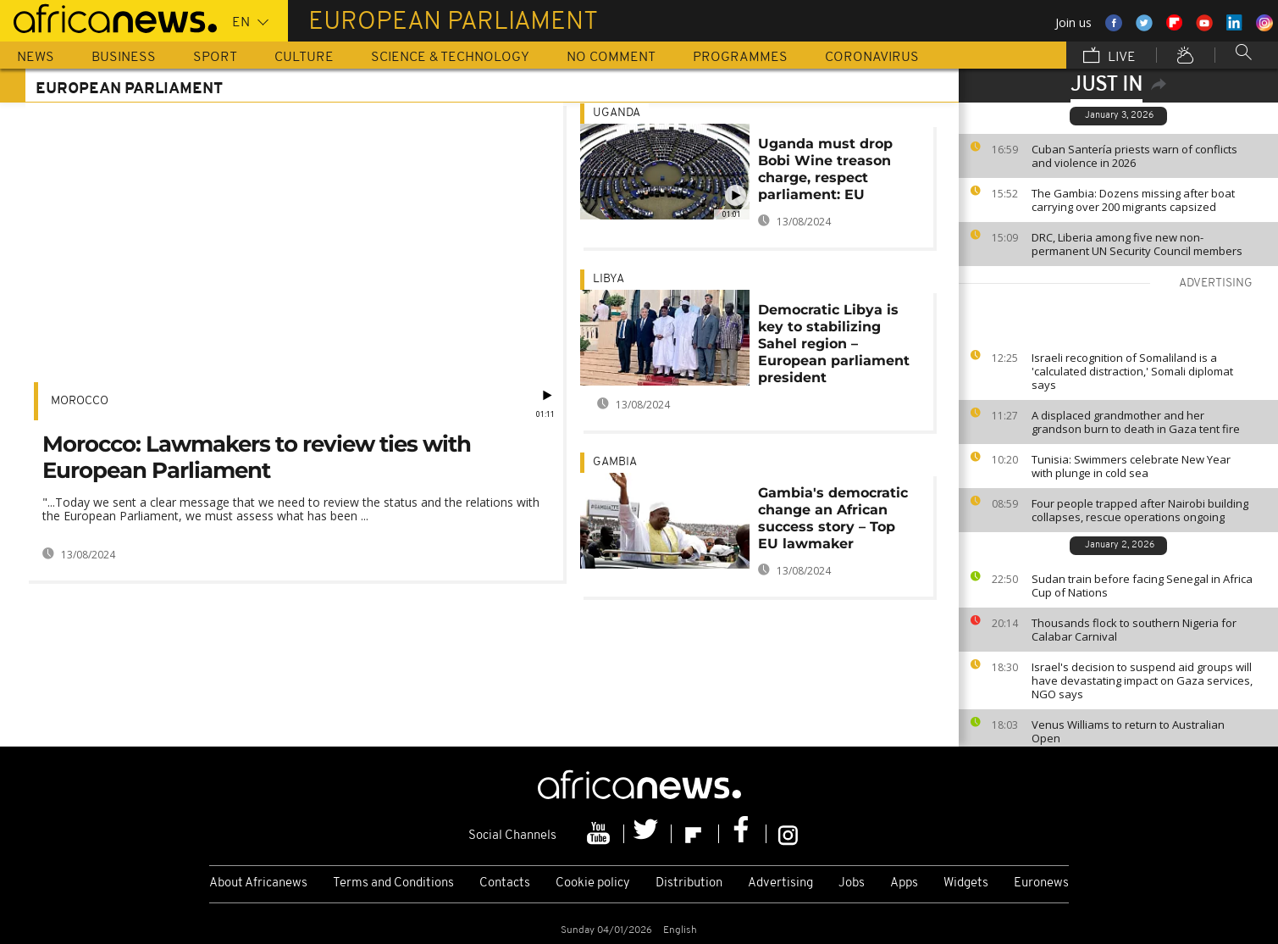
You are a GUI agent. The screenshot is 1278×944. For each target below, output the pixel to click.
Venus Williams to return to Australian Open (1128, 731)
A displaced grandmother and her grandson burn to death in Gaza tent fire (1136, 422)
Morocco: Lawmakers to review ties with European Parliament (256, 457)
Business (123, 57)
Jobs (851, 883)
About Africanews (258, 883)
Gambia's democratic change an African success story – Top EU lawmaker (833, 518)
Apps (904, 883)
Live (1109, 56)
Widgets (965, 883)
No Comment (611, 57)
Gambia (615, 462)
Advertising (780, 883)
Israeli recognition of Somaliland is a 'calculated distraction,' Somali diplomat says (1132, 371)
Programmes (740, 57)
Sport (215, 57)
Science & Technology (450, 57)
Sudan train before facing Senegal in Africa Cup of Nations (1142, 585)
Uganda (616, 113)
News (35, 57)
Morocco (79, 401)
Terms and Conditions (393, 883)
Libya (608, 279)
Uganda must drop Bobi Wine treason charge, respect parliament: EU (825, 169)
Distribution (689, 883)
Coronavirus (872, 57)
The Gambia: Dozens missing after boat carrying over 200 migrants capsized (1133, 200)
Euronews (1041, 883)
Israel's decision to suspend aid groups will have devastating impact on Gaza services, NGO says (1142, 680)
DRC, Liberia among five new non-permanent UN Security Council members (1137, 244)
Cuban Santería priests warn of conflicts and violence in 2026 (1134, 155)
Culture (304, 57)
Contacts (504, 883)
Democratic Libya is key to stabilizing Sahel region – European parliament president (834, 344)
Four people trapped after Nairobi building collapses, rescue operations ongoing (1140, 510)
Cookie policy (593, 883)
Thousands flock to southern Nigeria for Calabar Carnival (1134, 629)
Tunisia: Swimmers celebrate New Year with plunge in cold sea (1131, 466)
